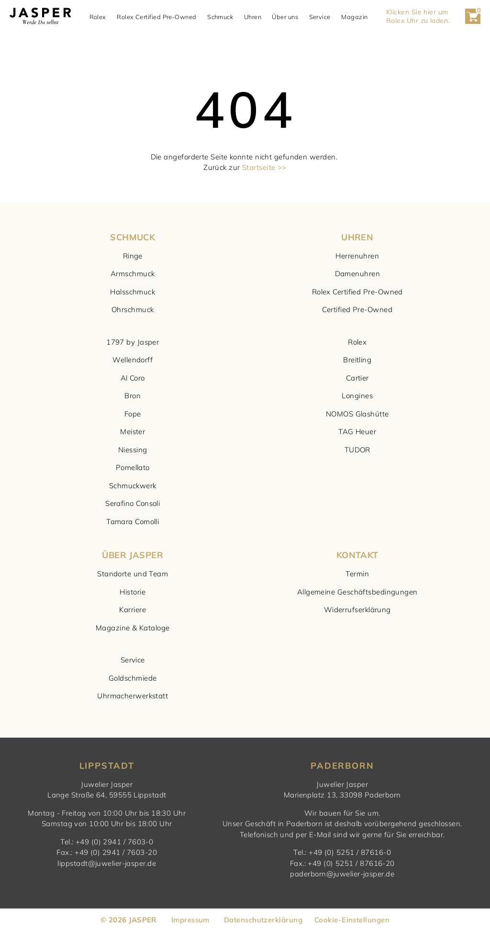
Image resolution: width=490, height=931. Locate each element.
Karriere (132, 609)
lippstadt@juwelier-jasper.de (106, 863)
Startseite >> (264, 167)
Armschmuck (133, 273)
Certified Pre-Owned (357, 309)
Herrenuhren (357, 255)
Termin (357, 573)
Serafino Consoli (132, 503)
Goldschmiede (132, 678)
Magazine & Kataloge (133, 627)
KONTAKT (357, 555)
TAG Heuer (357, 431)
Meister (132, 431)
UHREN (357, 237)
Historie (132, 591)
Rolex (97, 17)
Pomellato (133, 467)
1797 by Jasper (132, 342)
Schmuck (220, 17)
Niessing (132, 449)
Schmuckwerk (132, 485)
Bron (132, 395)
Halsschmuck (132, 291)
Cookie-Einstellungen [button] (352, 919)
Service (320, 17)
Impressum (190, 919)
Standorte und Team (132, 573)
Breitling (357, 359)
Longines (357, 395)
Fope (132, 413)
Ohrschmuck (132, 309)
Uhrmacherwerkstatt (132, 695)
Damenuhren (357, 273)
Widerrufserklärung (357, 609)
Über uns (285, 17)
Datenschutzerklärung (263, 919)
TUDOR (357, 449)
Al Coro (133, 377)
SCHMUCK (132, 237)
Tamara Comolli (132, 521)
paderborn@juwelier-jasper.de (342, 873)
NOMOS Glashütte (357, 413)
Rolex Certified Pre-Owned (156, 17)
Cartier (357, 377)
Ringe (133, 255)
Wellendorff (132, 359)
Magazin (354, 17)
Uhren (252, 17)
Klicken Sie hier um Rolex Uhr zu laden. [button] (418, 16)
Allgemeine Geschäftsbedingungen (357, 591)
